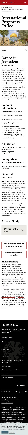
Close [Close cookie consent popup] (26, 425)
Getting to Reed (7, 337)
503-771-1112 (5, 333)
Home (2, 7)
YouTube (16, 391)
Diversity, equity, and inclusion (10, 370)
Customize (11, 432)
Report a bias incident (7, 402)
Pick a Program (19, 9)
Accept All (4, 432)
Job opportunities (6, 353)
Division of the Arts (14, 230)
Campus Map (6, 342)
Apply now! (4, 285)
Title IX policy (5, 401)
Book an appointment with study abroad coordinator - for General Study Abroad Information (14, 245)
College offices (5, 356)
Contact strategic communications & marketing (12, 361)
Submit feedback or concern (9, 397)
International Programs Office (8, 9)
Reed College (7, 2)
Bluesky (26, 391)
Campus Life (8, 7)
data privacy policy (20, 429)
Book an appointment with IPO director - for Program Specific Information (14, 254)
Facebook (22, 391)
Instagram (19, 391)
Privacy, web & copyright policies (10, 399)
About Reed (5, 349)
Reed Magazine (6, 366)
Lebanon (21, 296)
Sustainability (5, 374)
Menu (3, 50)
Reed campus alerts (7, 377)
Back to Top (21, 385)
